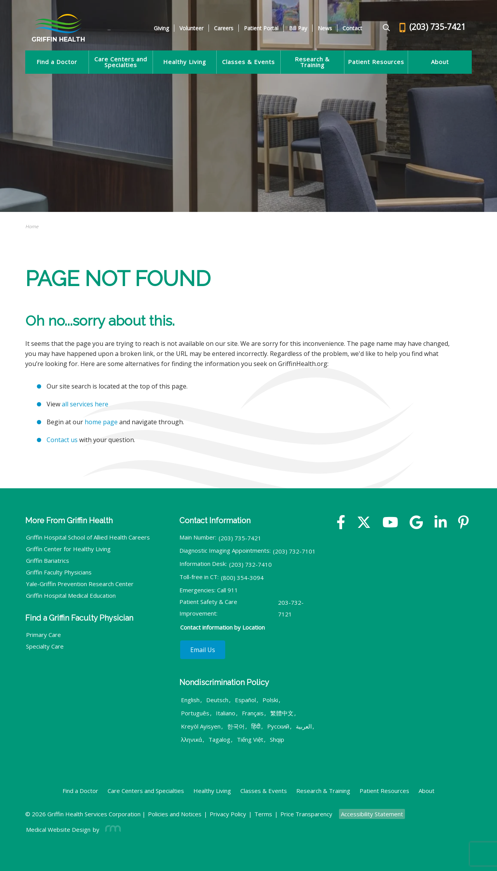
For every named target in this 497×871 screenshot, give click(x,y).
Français (253, 713)
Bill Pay (298, 28)
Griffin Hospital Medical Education (71, 595)
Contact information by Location (222, 627)
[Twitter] (364, 523)
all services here (85, 404)
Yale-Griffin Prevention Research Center (80, 584)
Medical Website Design (58, 829)
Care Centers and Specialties (120, 62)
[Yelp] (463, 523)
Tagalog (219, 739)
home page (101, 422)
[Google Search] (383, 28)
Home (31, 226)
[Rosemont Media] (111, 829)
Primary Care (43, 635)
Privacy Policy (228, 814)
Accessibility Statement (372, 814)
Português (195, 713)
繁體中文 (282, 713)
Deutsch (217, 700)
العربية (304, 726)
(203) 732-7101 (294, 551)
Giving (161, 28)
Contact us (62, 440)
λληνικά (191, 739)
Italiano (225, 713)
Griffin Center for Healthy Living (68, 549)
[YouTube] (390, 523)
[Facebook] (341, 523)
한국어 (236, 726)
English (190, 700)
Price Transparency (306, 814)
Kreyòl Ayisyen (201, 726)
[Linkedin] (440, 523)
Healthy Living (184, 62)
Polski (270, 700)
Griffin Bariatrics (47, 560)
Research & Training (312, 62)
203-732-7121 (291, 608)
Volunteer (191, 28)
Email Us (202, 649)
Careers (223, 28)
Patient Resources (376, 62)
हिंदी (256, 726)
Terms (263, 814)
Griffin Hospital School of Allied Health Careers (88, 537)
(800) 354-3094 (242, 577)
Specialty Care (45, 646)
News (325, 28)
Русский (278, 726)
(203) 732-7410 (250, 564)
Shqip (277, 739)
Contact (352, 28)
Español (245, 700)
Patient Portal (261, 28)
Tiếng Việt (250, 739)
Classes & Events (248, 62)
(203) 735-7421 (240, 538)
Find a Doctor (56, 62)
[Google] (416, 523)
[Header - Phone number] (433, 28)
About (440, 62)
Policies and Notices (175, 814)
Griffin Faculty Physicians (59, 572)
